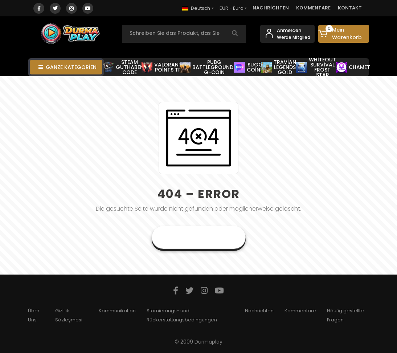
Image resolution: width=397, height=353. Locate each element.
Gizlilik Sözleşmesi (68, 315)
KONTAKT (350, 7)
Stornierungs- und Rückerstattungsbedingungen (182, 315)
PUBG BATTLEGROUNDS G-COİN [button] (208, 67)
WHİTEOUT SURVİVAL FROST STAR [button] (316, 67)
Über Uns (34, 315)
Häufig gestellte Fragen (345, 315)
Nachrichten (259, 310)
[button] (343, 34)
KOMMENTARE (313, 7)
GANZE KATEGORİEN (67, 67)
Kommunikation (117, 310)
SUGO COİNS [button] (248, 67)
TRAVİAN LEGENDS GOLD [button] (278, 67)
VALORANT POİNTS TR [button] (162, 67)
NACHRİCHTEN (271, 7)
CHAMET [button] (353, 67)
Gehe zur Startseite (199, 237)
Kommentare (300, 310)
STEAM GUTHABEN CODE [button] (123, 67)
